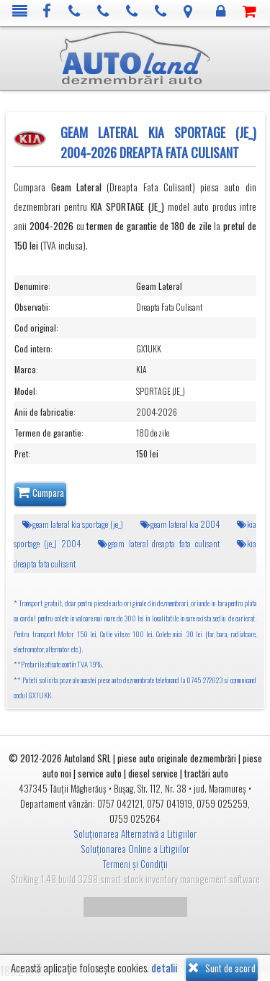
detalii (164, 967)
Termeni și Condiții (135, 864)
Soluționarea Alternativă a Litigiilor (135, 833)
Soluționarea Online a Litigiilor (135, 848)
